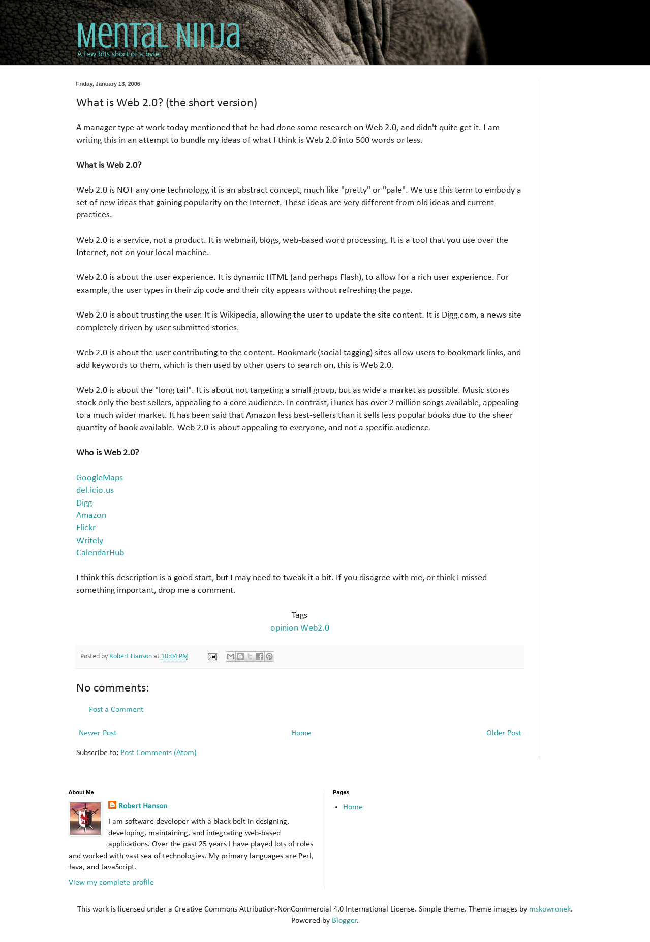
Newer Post (97, 733)
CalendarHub (100, 553)
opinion (284, 628)
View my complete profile (111, 882)
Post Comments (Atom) (158, 753)
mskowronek (550, 909)
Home (301, 733)
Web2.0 (314, 628)
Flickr (86, 528)
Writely (89, 541)
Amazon (91, 515)
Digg (84, 503)
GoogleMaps (99, 478)
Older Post (503, 733)
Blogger (344, 921)
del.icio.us (95, 490)
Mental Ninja (158, 36)
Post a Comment (116, 710)
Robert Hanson (142, 806)
